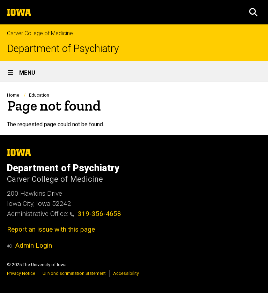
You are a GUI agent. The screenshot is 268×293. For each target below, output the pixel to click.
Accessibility (126, 273)
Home (13, 95)
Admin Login (33, 245)
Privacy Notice (21, 273)
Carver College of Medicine (40, 33)
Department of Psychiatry (63, 49)
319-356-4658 (95, 214)
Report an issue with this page (51, 229)
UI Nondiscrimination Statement (74, 273)
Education (39, 95)
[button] (253, 12)
